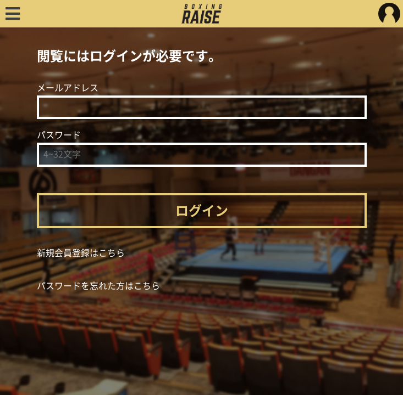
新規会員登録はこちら (81, 253)
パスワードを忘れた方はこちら (98, 285)
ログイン (201, 210)
